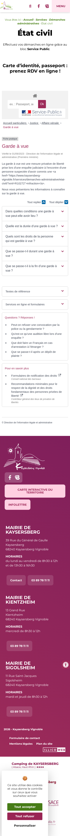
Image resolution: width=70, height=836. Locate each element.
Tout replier (36, 202)
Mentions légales (20, 743)
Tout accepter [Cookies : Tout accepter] (25, 807)
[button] (35, 213)
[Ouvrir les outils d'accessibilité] (66, 665)
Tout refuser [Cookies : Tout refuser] (24, 816)
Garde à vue (11, 127)
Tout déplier (58, 202)
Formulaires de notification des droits (36, 375)
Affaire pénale (51, 123)
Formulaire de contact (24, 738)
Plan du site (44, 743)
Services (41, 19)
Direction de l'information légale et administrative (28, 422)
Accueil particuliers (15, 123)
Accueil (28, 19)
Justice (34, 123)
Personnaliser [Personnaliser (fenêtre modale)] (25, 825)
